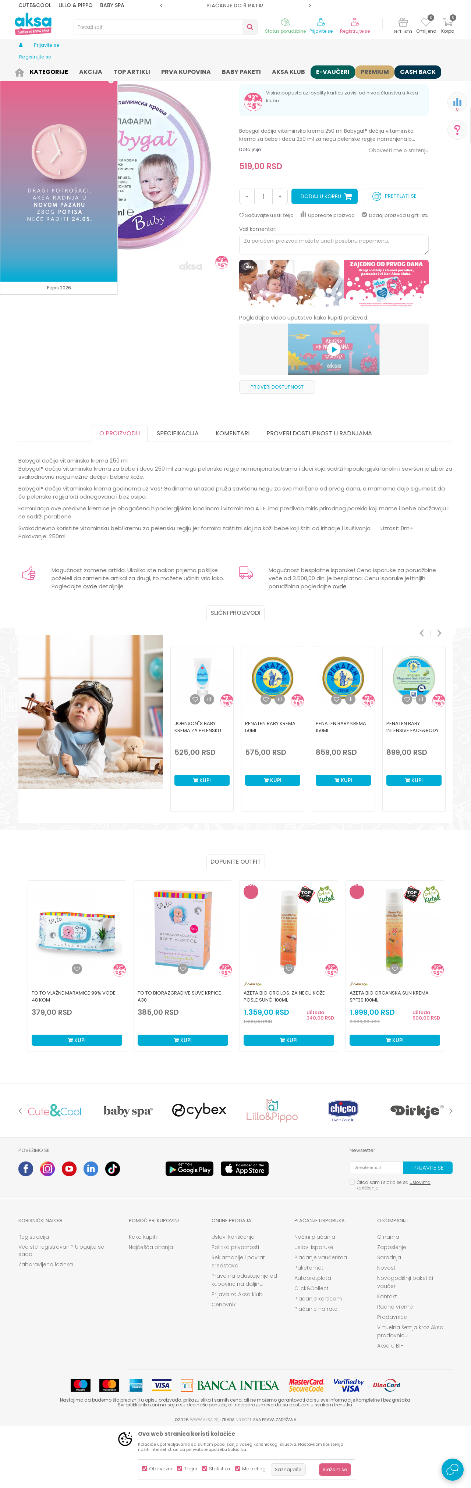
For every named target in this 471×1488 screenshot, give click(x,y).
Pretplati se (394, 251)
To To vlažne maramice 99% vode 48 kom (74, 1053)
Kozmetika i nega (80, 71)
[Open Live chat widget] (453, 1470)
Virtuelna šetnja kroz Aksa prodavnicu (410, 1388)
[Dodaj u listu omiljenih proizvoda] (77, 1026)
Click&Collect (311, 1345)
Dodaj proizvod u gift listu (395, 272)
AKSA (24, 71)
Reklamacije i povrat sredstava (238, 1318)
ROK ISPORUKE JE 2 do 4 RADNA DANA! (235, 5)
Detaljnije (250, 206)
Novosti (387, 1324)
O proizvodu (119, 490)
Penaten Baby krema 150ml (341, 784)
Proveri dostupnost (277, 443)
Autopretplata (312, 1335)
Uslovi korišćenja (233, 1294)
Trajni (190, 1468)
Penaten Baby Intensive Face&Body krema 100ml (412, 787)
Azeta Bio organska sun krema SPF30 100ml (389, 1053)
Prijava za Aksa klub (237, 1351)
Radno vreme (395, 1363)
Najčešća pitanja (151, 1304)
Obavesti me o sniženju (399, 207)
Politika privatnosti (235, 1304)
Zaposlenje (391, 1304)
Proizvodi (46, 71)
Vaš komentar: (257, 286)
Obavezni (160, 1468)
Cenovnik (224, 1361)
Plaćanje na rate (315, 1366)
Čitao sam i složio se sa (394, 1242)
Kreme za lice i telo (189, 71)
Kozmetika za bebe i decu (134, 71)
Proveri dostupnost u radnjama (319, 490)
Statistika (219, 1468)
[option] (235, 5)
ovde (90, 643)
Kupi (202, 837)
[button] (166, 27)
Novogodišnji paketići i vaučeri (406, 1339)
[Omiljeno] (426, 23)
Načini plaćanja (314, 1294)
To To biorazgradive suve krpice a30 (179, 1053)
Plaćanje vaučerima (320, 1314)
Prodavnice (392, 1374)
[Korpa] (448, 27)
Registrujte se (355, 31)
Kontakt (387, 1353)
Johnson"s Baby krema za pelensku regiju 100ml (197, 787)
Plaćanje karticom (318, 1355)
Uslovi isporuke (313, 1304)
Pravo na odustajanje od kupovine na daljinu (244, 1337)
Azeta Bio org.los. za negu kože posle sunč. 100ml (284, 1053)
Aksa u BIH (390, 1402)
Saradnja (389, 1314)
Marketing (254, 1468)
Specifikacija (178, 490)
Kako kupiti (143, 1294)
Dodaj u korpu (321, 253)
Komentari (232, 490)
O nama (388, 1294)
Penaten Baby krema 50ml (270, 784)
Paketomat (308, 1324)
